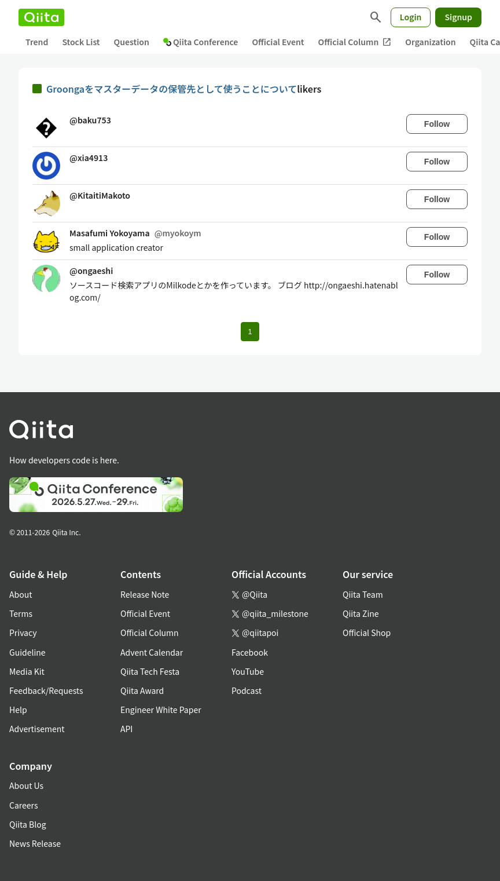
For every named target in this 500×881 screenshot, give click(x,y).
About (20, 594)
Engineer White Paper (160, 709)
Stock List (81, 41)
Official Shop (367, 632)
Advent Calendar (151, 652)
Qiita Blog (27, 824)
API (126, 728)
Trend (36, 41)
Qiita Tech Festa (149, 671)
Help (18, 709)
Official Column (355, 42)
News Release (35, 843)
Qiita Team (363, 594)
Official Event (278, 41)
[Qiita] (41, 17)
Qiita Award (142, 690)
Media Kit (27, 671)
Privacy (22, 632)
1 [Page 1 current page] (250, 331)
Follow (437, 124)
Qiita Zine (361, 613)
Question (131, 41)
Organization (430, 41)
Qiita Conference (200, 41)
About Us (26, 785)
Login (411, 17)
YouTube (247, 671)
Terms (20, 613)
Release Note (144, 594)
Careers (23, 805)
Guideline (27, 652)
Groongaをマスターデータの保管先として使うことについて (171, 89)
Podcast (246, 690)
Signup (458, 17)
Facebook (249, 652)
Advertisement (37, 728)
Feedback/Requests (46, 690)
